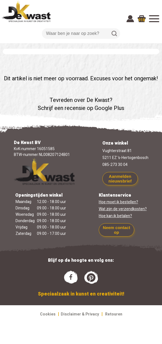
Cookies (47, 314)
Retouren (113, 314)
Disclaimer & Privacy (80, 314)
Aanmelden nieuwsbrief (119, 178)
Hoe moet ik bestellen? (118, 202)
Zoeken (114, 33)
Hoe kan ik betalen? (115, 216)
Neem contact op (116, 230)
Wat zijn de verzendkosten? (123, 209)
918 (141, 20)
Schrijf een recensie (61, 108)
